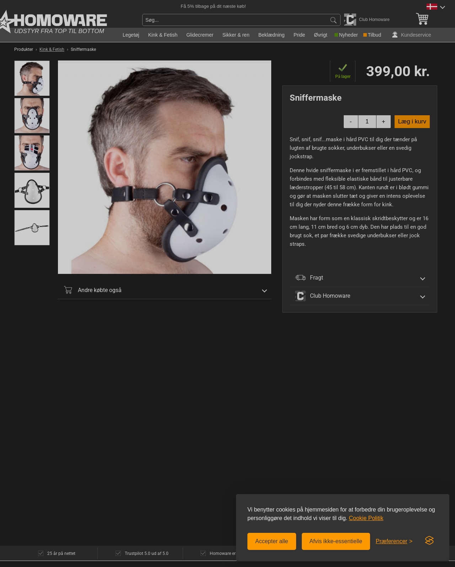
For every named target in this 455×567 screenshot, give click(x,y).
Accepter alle (271, 541)
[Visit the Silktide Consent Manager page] (429, 540)
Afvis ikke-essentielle (336, 541)
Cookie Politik (366, 518)
